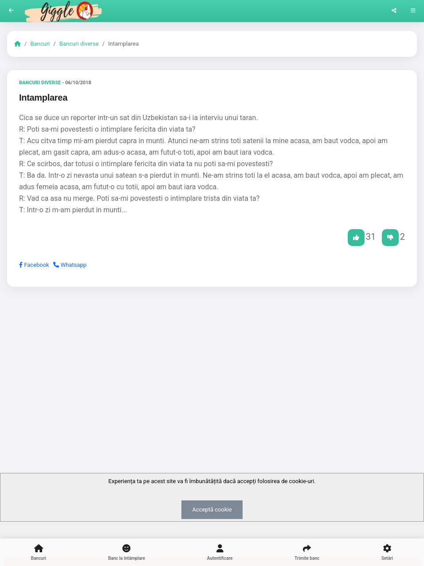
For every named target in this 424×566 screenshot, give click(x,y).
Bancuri (40, 43)
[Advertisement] (212, 362)
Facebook (34, 265)
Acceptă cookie (212, 509)
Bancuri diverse (79, 43)
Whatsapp (69, 265)
